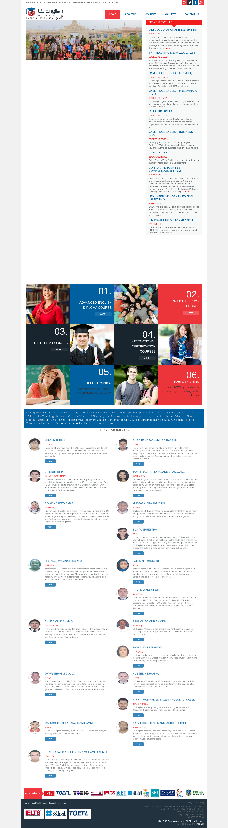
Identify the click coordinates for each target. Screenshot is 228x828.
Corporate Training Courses (123, 419)
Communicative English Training (74, 423)
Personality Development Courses (86, 419)
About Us (130, 14)
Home (112, 14)
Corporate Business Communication (162, 419)
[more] (167, 48)
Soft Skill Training (55, 419)
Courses (150, 14)
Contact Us (192, 14)
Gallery (170, 14)
